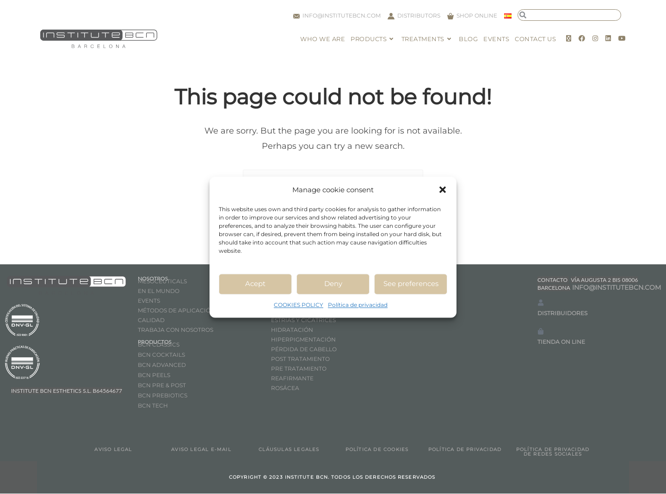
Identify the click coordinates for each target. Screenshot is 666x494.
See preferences (410, 283)
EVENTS (149, 301)
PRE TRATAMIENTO (299, 369)
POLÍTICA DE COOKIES (377, 450)
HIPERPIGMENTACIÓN (303, 339)
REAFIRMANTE (292, 378)
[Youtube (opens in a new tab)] (622, 38)
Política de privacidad (358, 304)
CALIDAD (151, 320)
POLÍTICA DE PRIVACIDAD (464, 450)
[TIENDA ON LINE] (540, 332)
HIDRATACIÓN (292, 330)
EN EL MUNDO (158, 291)
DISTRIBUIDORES (562, 314)
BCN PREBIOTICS (162, 395)
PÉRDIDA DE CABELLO (304, 349)
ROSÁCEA (285, 388)
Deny (333, 283)
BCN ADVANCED (162, 365)
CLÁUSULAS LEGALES (289, 450)
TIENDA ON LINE (561, 342)
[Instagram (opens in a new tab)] (595, 38)
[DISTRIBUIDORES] (540, 303)
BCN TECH (153, 406)
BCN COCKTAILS (161, 355)
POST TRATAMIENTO (301, 359)
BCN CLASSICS (158, 345)
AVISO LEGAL (113, 450)
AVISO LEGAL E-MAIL (201, 450)
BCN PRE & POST (162, 385)
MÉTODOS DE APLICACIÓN (176, 310)
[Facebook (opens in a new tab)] (582, 38)
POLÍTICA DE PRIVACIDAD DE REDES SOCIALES (552, 452)
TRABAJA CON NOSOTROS (175, 330)
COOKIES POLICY (298, 304)
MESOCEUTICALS (162, 281)
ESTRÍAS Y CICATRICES (303, 320)
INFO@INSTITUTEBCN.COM (616, 288)
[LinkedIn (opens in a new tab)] (608, 38)
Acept (255, 283)
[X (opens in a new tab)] (568, 38)
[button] (442, 189)
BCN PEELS (154, 375)
